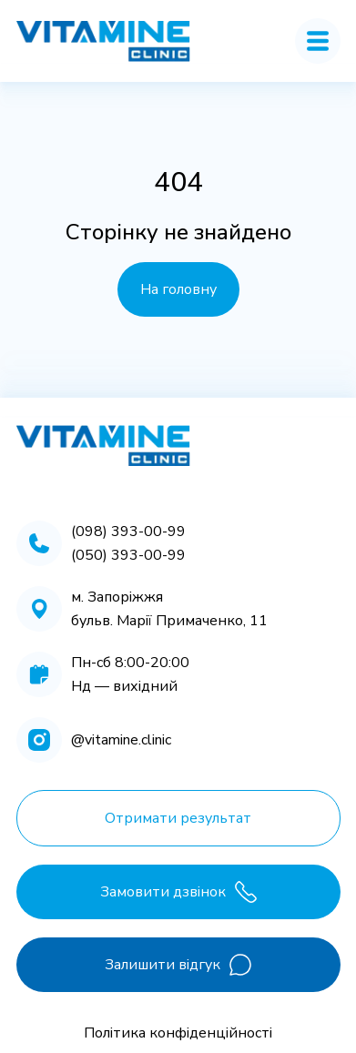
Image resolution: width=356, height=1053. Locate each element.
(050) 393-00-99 (128, 555)
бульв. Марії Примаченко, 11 (169, 620)
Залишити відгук (178, 965)
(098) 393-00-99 (128, 531)
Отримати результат (178, 818)
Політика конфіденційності (178, 1033)
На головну (178, 289)
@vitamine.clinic (121, 740)
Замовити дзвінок (178, 892)
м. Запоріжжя (117, 597)
